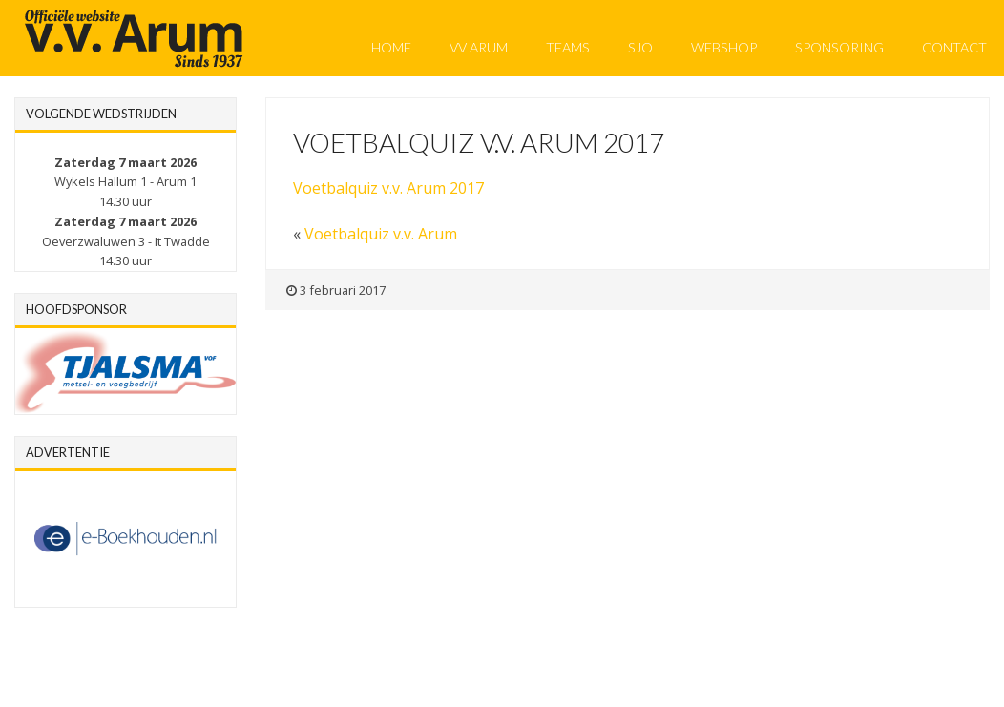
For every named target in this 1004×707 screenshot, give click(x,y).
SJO (640, 47)
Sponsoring (839, 47)
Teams (568, 47)
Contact (954, 47)
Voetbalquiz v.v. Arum (380, 233)
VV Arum (479, 47)
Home (391, 47)
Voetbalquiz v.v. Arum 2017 (388, 187)
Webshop (724, 47)
